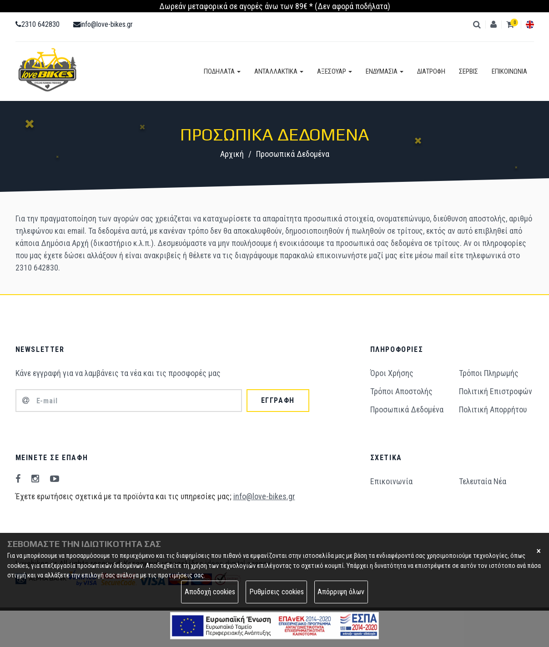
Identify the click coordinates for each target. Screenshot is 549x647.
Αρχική (232, 154)
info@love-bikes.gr (103, 24)
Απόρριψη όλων (340, 591)
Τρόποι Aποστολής (401, 391)
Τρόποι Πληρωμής (489, 373)
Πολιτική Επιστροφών (495, 391)
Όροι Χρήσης (391, 373)
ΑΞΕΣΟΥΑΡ (334, 71)
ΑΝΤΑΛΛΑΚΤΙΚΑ (278, 71)
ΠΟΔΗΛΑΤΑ (222, 71)
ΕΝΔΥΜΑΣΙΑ (384, 71)
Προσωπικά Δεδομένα (406, 409)
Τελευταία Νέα (482, 481)
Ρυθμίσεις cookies (276, 591)
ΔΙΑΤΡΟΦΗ (431, 71)
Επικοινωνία (391, 481)
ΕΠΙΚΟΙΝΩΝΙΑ (509, 71)
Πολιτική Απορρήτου (493, 409)
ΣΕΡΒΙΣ (468, 71)
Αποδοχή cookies (210, 591)
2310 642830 (37, 24)
